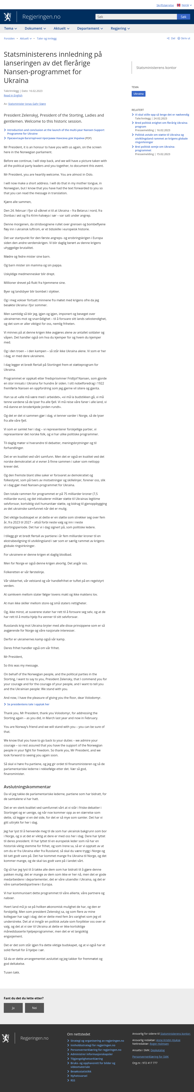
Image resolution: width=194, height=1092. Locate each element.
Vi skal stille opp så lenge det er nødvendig (162, 114)
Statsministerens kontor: (175, 1033)
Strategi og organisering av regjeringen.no (97, 1040)
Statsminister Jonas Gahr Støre (27, 104)
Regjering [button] (119, 28)
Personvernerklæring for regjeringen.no (95, 1050)
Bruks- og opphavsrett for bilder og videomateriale (92, 1065)
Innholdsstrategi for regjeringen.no (92, 1045)
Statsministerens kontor (156, 67)
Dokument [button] (34, 28)
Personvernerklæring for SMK (150, 1056)
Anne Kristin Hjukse (168, 1040)
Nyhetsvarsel (78, 1076)
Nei (34, 1008)
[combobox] (136, 17)
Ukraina (139, 93)
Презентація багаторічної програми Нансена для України (45, 138)
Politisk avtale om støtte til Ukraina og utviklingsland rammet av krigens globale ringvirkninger (161, 138)
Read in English (13, 95)
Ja (13, 1008)
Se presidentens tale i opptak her (28, 704)
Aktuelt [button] (60, 28)
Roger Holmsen (159, 1043)
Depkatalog (158, 1050)
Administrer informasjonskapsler (91, 1054)
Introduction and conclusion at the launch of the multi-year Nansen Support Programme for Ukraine (55, 132)
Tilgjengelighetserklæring (86, 1058)
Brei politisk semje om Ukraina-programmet (155, 148)
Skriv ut (185, 38)
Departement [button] (88, 28)
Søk (183, 16)
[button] (26, 38)
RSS (72, 1080)
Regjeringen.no (39, 17)
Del (173, 38)
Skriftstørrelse (165, 5)
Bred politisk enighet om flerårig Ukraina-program (161, 124)
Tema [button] (9, 28)
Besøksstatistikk (80, 1071)
